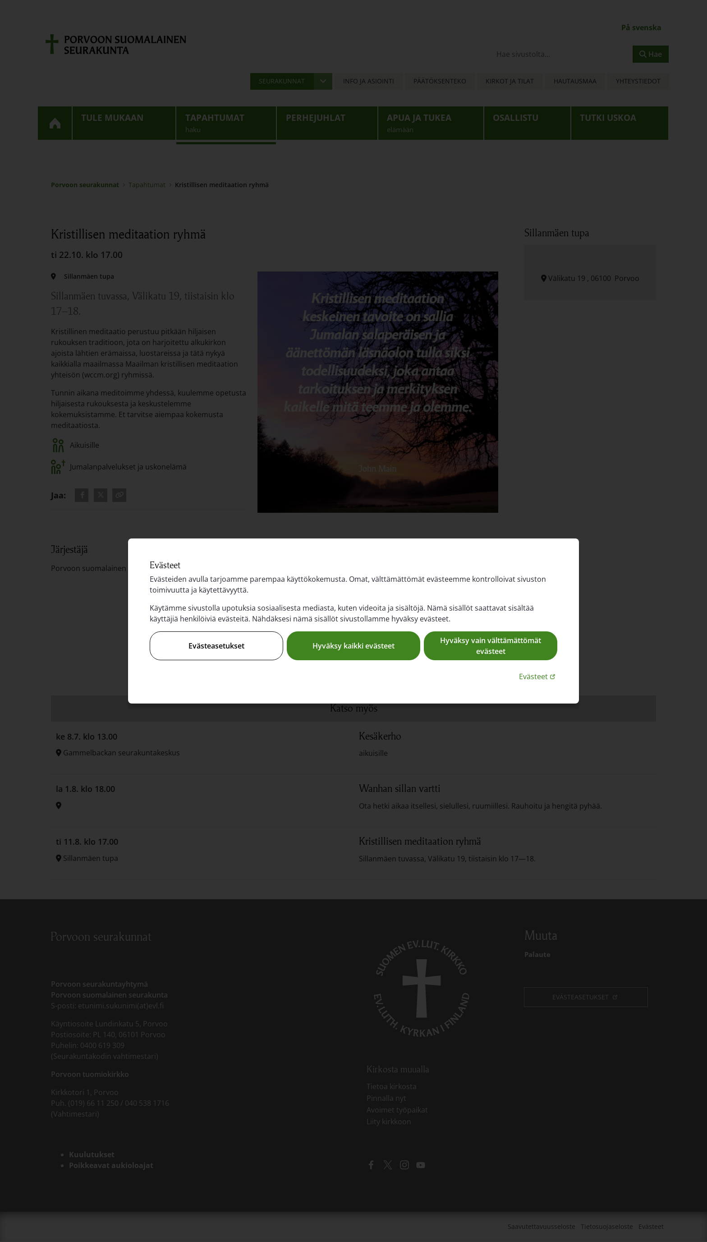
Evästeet (538, 676)
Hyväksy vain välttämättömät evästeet (490, 645)
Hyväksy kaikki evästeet (353, 646)
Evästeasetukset (216, 646)
